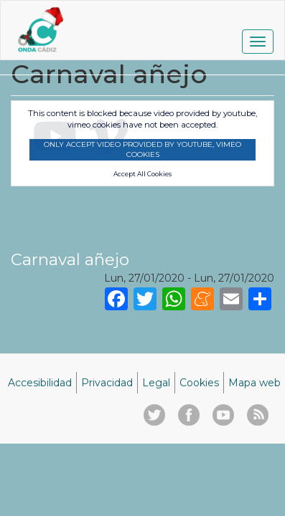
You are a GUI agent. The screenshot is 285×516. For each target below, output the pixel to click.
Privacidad (107, 382)
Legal (156, 382)
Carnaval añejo (70, 259)
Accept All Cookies (142, 174)
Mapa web (254, 382)
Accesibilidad (40, 382)
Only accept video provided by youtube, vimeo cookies (142, 149)
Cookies (199, 382)
